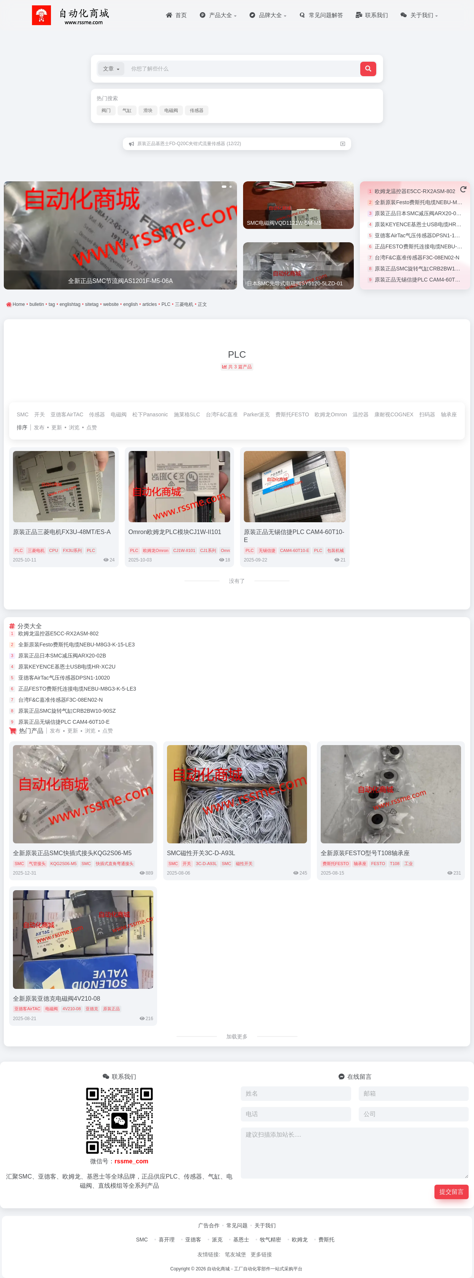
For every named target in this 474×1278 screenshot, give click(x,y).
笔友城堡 (235, 1254)
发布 (39, 427)
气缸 (127, 110)
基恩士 (241, 1239)
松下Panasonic (150, 414)
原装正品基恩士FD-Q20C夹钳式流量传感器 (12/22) (189, 143)
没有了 (237, 581)
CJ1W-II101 (184, 550)
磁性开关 (244, 863)
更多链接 (261, 1254)
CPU (53, 550)
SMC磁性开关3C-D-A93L (201, 853)
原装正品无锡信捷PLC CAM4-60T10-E (420, 280)
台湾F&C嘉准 (222, 414)
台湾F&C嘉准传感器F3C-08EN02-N (417, 257)
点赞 (91, 427)
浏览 (74, 427)
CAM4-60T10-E (294, 550)
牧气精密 (270, 1239)
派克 (217, 1239)
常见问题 (237, 1225)
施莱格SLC (187, 414)
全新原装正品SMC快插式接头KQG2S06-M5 (72, 853)
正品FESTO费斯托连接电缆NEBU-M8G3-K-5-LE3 (77, 689)
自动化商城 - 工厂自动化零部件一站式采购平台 (254, 1269)
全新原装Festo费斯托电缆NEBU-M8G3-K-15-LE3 (76, 644)
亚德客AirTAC (67, 414)
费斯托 (326, 1239)
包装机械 (335, 550)
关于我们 (265, 1225)
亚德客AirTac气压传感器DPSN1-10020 (420, 235)
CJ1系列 (208, 550)
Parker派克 (256, 414)
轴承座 (449, 414)
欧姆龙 (300, 1239)
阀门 (106, 110)
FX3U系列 (72, 550)
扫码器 (427, 414)
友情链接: (208, 1254)
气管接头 (37, 863)
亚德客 (193, 1239)
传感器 (197, 110)
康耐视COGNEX (394, 414)
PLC (18, 550)
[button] (111, 68)
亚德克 (92, 1008)
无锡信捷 (267, 550)
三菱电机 (36, 550)
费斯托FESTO (292, 414)
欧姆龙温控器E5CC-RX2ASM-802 (415, 191)
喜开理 (167, 1239)
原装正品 (111, 1008)
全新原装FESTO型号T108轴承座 (365, 853)
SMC (23, 414)
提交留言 (451, 1191)
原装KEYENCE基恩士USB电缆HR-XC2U (423, 224)
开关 (39, 414)
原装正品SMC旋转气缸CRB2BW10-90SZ (423, 269)
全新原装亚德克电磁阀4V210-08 (56, 998)
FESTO (378, 863)
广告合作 (209, 1225)
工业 (408, 863)
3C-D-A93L (206, 863)
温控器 (361, 414)
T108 (394, 863)
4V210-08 (72, 1008)
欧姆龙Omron (331, 414)
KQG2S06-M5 (63, 863)
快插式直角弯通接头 (115, 863)
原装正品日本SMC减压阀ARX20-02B (419, 213)
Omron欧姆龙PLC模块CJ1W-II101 (175, 532)
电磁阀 (171, 110)
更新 (56, 427)
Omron (227, 550)
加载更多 (237, 1036)
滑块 (148, 110)
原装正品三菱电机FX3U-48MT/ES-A (62, 532)
